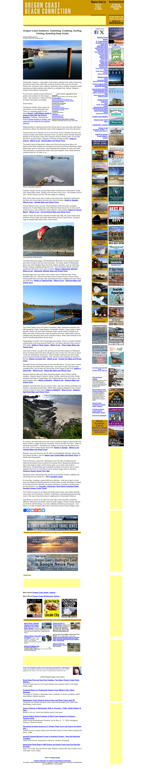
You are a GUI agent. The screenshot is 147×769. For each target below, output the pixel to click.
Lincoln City (98, 241)
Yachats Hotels (104, 58)
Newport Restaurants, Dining (101, 91)
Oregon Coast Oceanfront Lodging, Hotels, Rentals (99, 404)
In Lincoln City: (56, 106)
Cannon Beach (99, 185)
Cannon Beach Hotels (102, 45)
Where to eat (35, 141)
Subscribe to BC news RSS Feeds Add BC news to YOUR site (99, 369)
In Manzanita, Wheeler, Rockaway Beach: (63, 100)
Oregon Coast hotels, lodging (43, 592)
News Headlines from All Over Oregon (99, 390)
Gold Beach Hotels (103, 65)
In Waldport (55, 114)
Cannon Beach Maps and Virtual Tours (55, 212)
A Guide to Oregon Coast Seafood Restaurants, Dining (98, 410)
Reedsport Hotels (103, 60)
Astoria (106, 103)
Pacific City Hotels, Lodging (101, 51)
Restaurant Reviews (103, 96)
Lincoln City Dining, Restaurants (100, 89)
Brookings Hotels (103, 67)
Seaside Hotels (104, 44)
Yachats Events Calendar (102, 113)
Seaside (106, 78)
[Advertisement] (64, 20)
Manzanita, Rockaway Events (101, 107)
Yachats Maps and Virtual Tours (35, 449)
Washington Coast (100, 147)
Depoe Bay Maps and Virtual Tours (57, 370)
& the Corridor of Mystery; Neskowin (100, 242)
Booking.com (27, 575)
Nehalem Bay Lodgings (102, 46)
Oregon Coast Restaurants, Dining (45, 596)
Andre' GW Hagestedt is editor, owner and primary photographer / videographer (46, 667)
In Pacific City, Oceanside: (59, 103)
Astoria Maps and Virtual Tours (53, 141)
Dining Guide (103, 77)
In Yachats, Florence (57, 116)
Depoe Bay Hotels (103, 54)
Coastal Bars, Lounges (100, 125)
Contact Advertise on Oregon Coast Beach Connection (52, 761)
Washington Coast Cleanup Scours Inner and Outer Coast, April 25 (49, 700)
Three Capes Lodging (102, 50)
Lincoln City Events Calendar (101, 109)
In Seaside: (55, 95)
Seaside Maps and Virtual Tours (46, 202)
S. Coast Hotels (102, 41)
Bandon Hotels (104, 63)
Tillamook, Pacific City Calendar (100, 108)
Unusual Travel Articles (97, 378)
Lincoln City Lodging (103, 53)
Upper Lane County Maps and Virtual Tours (61, 455)
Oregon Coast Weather (100, 116)
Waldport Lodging (103, 57)
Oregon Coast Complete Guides (100, 129)
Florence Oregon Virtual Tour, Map (36, 471)
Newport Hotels (104, 55)
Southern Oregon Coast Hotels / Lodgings (63, 119)
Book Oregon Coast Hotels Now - (100, 426)
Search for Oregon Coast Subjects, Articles (101, 136)
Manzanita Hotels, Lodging (101, 48)
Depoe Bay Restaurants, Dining (100, 90)
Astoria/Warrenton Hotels (102, 43)
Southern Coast (56, 477)
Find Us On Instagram (99, 415)
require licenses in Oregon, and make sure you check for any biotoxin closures (37, 121)
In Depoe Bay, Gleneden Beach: (60, 108)
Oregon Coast (55, 757)
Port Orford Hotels (103, 64)
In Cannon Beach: (57, 98)
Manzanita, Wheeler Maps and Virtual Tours (51, 271)
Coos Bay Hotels (104, 62)
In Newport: (55, 111)
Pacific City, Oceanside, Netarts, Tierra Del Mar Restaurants (100, 84)
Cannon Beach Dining (102, 80)
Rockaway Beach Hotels (102, 49)
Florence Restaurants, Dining (101, 95)
